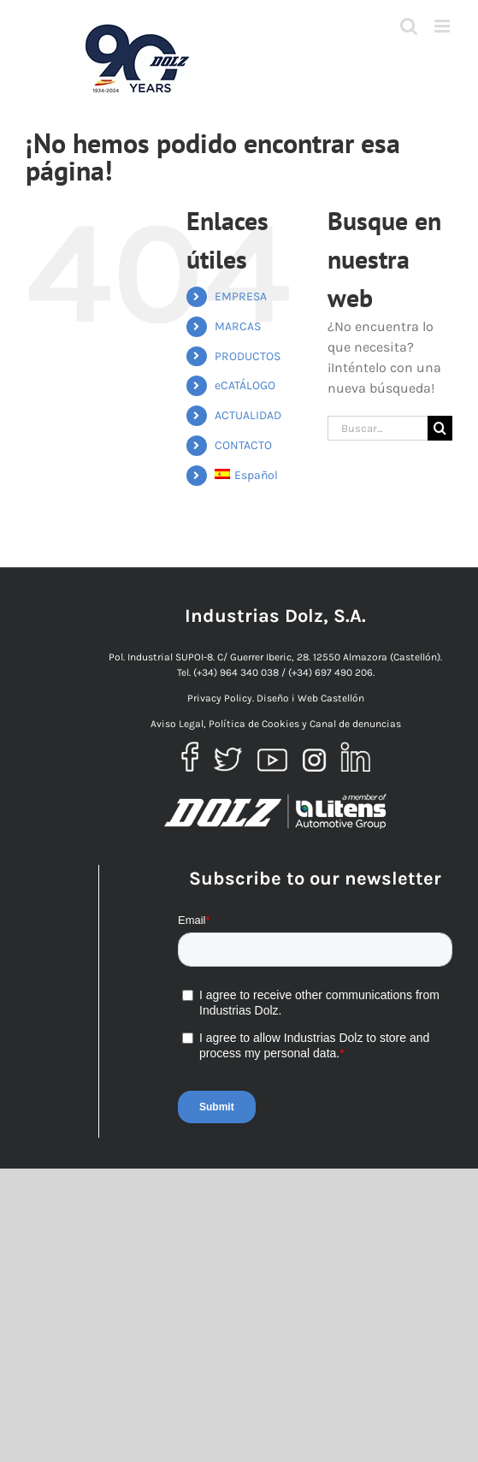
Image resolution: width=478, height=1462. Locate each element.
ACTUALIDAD (248, 415)
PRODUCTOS (247, 356)
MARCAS (238, 326)
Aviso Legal (177, 724)
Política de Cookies (254, 724)
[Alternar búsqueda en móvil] (408, 26)
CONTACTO (243, 445)
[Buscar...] (378, 428)
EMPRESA (241, 296)
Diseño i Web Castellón (310, 698)
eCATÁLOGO (245, 385)
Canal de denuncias (355, 724)
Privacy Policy (219, 698)
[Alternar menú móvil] (443, 26)
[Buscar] (440, 428)
